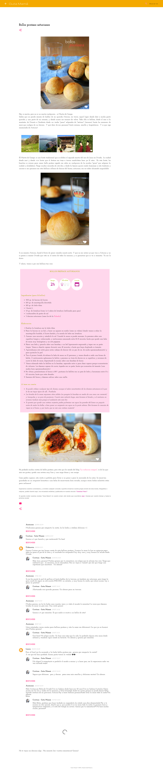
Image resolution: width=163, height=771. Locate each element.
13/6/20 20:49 (36, 649)
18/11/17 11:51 (38, 624)
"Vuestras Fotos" (81, 491)
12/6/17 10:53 (38, 601)
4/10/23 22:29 (56, 671)
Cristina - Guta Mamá (35, 536)
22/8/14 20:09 (39, 524)
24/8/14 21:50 (49, 536)
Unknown (30, 547)
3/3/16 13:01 (38, 576)
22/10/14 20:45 (56, 558)
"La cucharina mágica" (88, 470)
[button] (20, 30)
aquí (83, 496)
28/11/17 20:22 (56, 609)
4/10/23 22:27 (56, 658)
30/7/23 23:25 (56, 700)
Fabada (57, 316)
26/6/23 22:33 (39, 686)
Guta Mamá (18, 3)
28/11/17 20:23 (56, 586)
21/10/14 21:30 (39, 547)
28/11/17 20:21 (56, 632)
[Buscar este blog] (147, 3)
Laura (28, 649)
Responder (30, 531)
